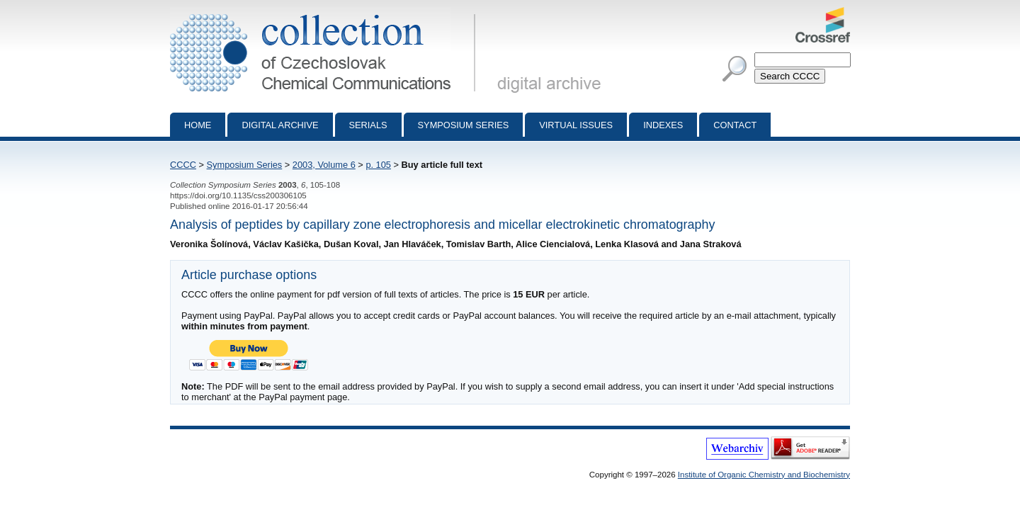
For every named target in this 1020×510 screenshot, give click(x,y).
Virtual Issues (576, 125)
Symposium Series (245, 164)
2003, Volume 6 (324, 164)
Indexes (663, 125)
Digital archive (280, 125)
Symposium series (463, 125)
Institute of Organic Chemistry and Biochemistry (764, 474)
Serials (368, 125)
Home (197, 125)
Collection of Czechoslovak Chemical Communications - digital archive (325, 12)
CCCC (183, 164)
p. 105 (378, 164)
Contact (734, 125)
